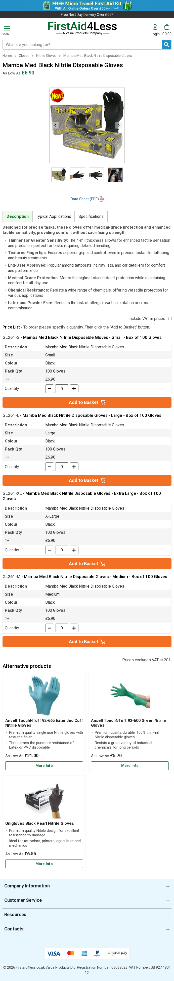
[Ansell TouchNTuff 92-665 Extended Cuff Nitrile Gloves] (44, 723)
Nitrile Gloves (46, 56)
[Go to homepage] (82, 28)
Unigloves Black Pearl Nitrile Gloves (39, 823)
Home (7, 56)
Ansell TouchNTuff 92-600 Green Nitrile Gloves (128, 723)
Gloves (24, 56)
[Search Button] (166, 44)
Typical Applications (53, 216)
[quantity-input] (62, 388)
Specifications (91, 216)
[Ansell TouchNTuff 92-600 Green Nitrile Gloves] (129, 723)
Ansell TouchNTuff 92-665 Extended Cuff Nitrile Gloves (44, 723)
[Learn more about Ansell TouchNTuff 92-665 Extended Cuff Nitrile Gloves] (44, 765)
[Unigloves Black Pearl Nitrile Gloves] (44, 823)
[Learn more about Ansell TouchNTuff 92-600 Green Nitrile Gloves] (130, 765)
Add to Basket (83, 402)
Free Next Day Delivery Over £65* (87, 15)
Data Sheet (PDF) (87, 199)
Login (155, 34)
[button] (156, 30)
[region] (44, 696)
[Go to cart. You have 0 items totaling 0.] (166, 30)
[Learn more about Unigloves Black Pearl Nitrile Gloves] (44, 864)
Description (18, 216)
